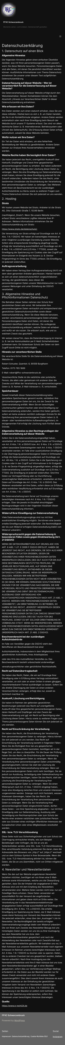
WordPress (19, 1020)
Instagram (57, 1036)
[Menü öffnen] (60, 36)
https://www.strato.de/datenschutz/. (19, 229)
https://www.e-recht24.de (14, 1006)
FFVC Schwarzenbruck (13, 22)
